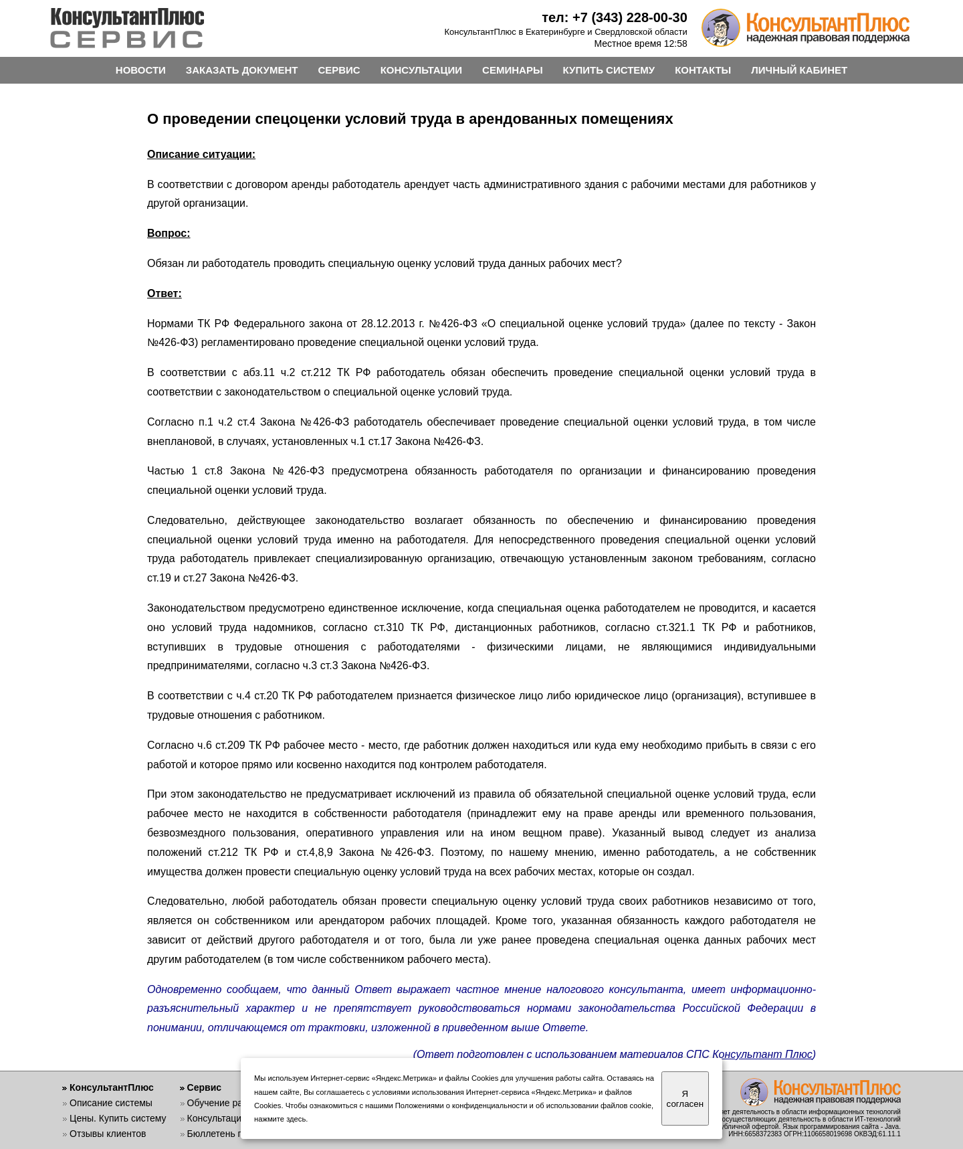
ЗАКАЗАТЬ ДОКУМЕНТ (242, 70)
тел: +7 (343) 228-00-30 (614, 17)
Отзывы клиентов (108, 1133)
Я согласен (685, 1099)
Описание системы (111, 1102)
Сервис (204, 1087)
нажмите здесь (280, 1119)
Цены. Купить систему (118, 1118)
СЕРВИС (339, 70)
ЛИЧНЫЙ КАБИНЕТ (799, 70)
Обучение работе (225, 1102)
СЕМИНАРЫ (512, 70)
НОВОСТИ (141, 70)
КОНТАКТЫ (703, 70)
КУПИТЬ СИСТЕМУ (609, 70)
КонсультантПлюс (112, 1087)
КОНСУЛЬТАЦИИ (421, 70)
